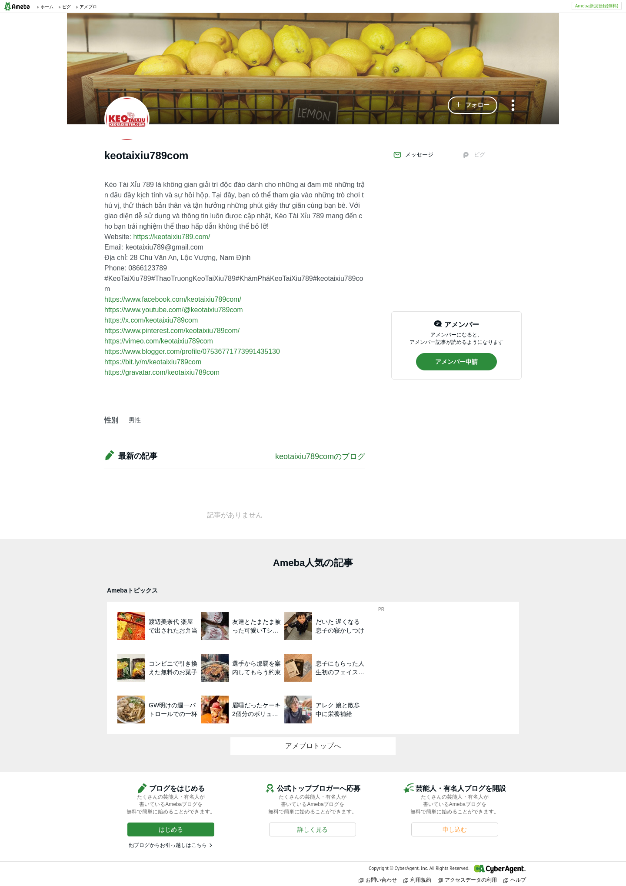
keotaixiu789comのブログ (320, 456)
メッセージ (413, 154)
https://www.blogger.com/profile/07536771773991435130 (192, 351)
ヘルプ (514, 879)
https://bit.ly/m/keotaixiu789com (152, 362)
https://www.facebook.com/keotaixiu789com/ (172, 299)
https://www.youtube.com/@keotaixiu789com (173, 309)
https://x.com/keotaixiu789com (151, 320)
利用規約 (417, 879)
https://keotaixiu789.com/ (171, 236)
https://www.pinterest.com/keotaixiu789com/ (172, 330)
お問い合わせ (378, 879)
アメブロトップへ (313, 745)
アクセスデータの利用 (467, 879)
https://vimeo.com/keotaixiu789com (158, 341)
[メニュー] (513, 106)
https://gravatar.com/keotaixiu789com (162, 372)
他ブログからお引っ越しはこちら (168, 845)
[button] (472, 105)
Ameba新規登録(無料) (596, 6)
